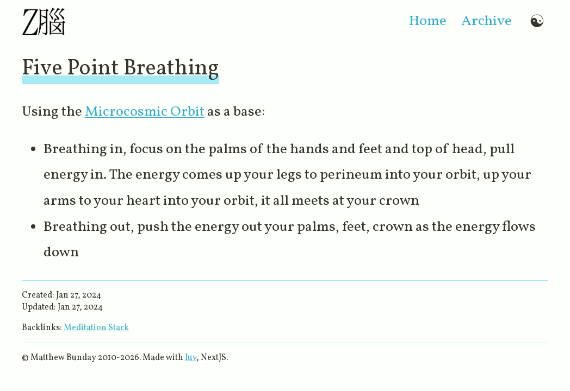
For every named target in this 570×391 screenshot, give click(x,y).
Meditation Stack (96, 328)
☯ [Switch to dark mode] (537, 21)
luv (190, 358)
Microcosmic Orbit (145, 112)
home (428, 21)
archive (486, 21)
